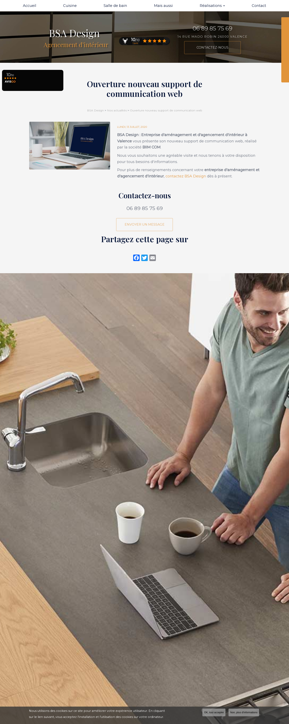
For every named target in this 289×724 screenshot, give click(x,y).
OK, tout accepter (214, 712)
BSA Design (96, 110)
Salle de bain (115, 5)
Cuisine (70, 5)
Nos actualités (117, 110)
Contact (259, 5)
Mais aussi (163, 5)
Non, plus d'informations (243, 712)
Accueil (29, 5)
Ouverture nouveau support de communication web (166, 110)
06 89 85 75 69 (144, 208)
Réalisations (212, 5)
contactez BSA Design (186, 176)
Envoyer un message (145, 224)
